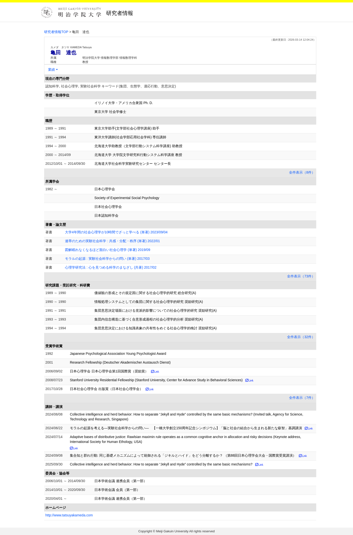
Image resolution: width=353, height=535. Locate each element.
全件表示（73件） (301, 276)
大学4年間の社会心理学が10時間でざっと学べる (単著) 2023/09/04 (116, 232)
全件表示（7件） (302, 398)
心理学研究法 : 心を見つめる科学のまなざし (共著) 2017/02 (110, 267)
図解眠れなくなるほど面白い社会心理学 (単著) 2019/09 (107, 250)
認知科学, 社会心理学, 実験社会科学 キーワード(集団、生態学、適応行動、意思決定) (110, 86)
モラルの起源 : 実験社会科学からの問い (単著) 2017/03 (107, 259)
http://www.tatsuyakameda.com (69, 515)
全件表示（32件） (301, 337)
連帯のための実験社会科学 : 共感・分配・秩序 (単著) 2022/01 (112, 241)
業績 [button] (51, 69)
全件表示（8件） (302, 172)
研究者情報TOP (56, 32)
